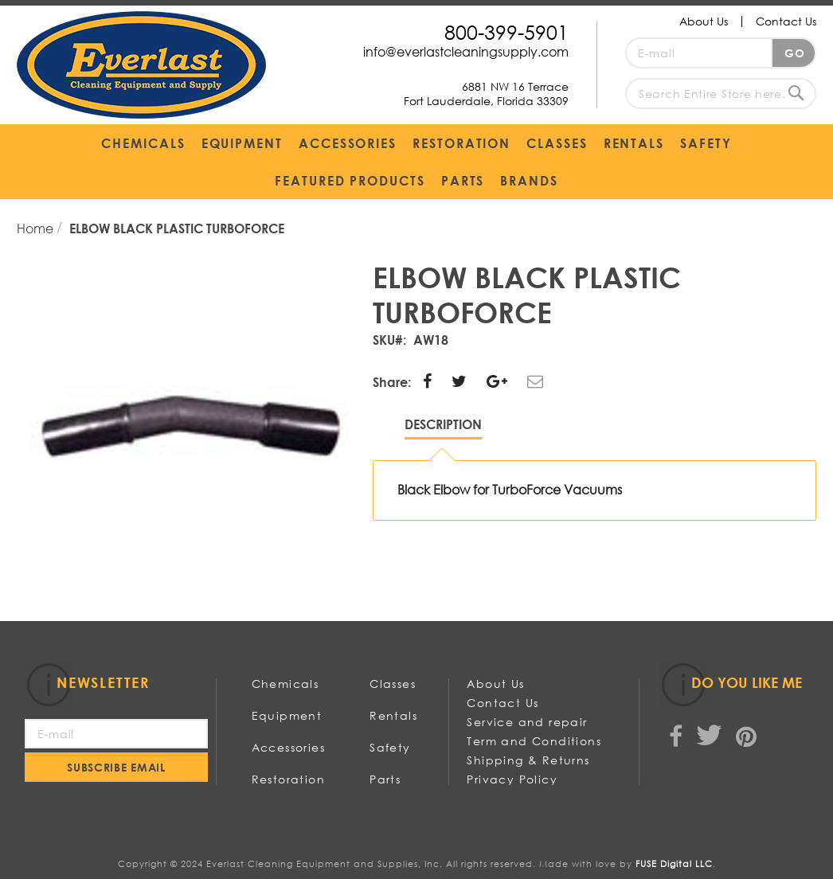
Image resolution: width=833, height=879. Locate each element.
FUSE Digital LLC (674, 864)
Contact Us (786, 21)
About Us (703, 21)
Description (443, 424)
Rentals (393, 715)
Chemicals (285, 683)
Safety (390, 747)
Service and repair (527, 721)
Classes (393, 683)
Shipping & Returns (528, 760)
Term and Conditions (534, 740)
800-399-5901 (506, 31)
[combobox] (720, 93)
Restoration (288, 779)
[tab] (443, 428)
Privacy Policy (512, 779)
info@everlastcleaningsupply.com (466, 51)
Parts (385, 779)
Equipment (287, 715)
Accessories (288, 747)
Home (37, 228)
